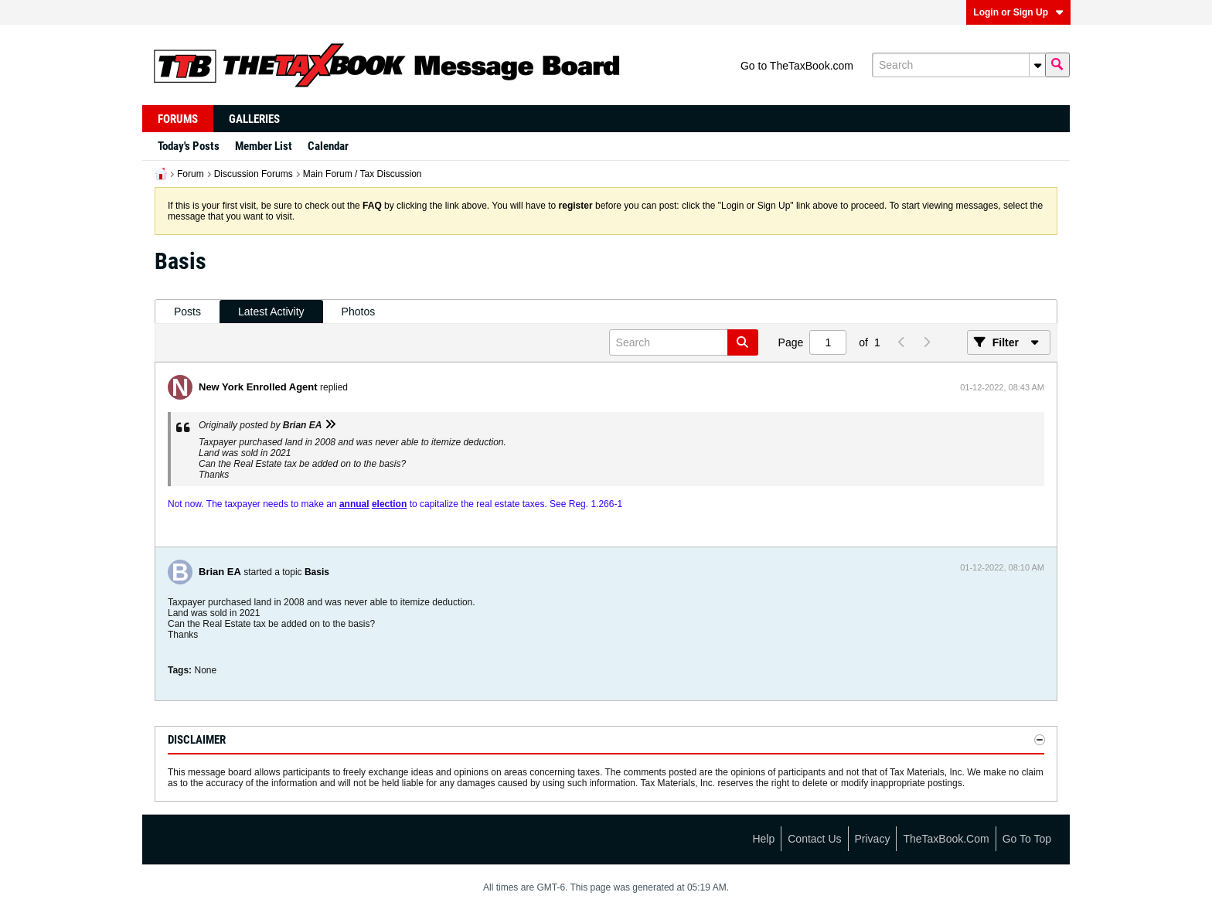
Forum (190, 174)
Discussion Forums (253, 174)
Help (763, 839)
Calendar (328, 146)
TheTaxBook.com (946, 839)
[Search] (958, 65)
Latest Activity (271, 311)
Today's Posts (189, 146)
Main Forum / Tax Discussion (362, 174)
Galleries (254, 119)
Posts (187, 311)
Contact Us (814, 839)
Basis (317, 572)
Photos (359, 311)
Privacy (872, 839)
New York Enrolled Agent (258, 387)
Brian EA (220, 571)
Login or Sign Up (1018, 12)
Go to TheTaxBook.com (796, 66)
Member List (263, 146)
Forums (178, 119)
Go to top (1027, 839)
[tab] (187, 312)
